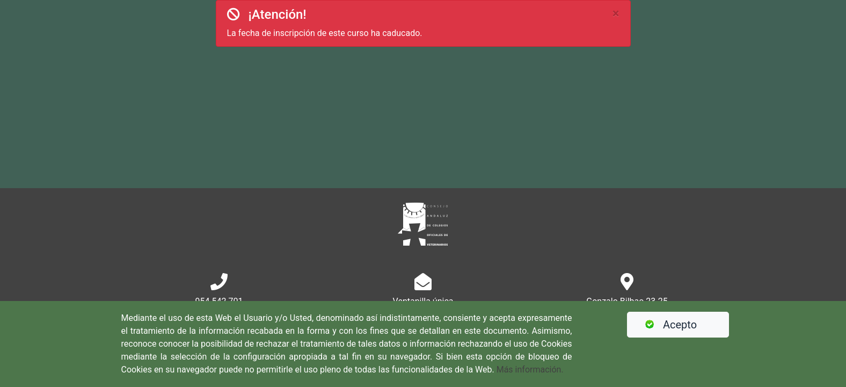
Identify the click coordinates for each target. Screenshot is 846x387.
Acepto (666, 324)
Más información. (530, 369)
